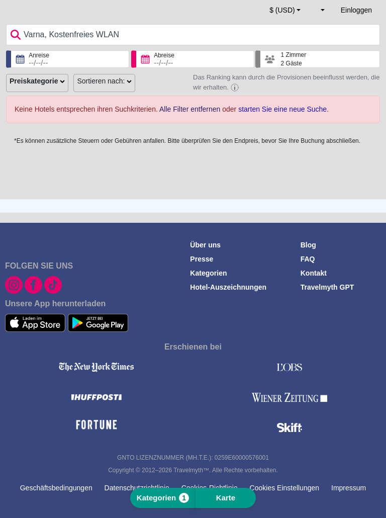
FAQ (308, 259)
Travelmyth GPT (327, 287)
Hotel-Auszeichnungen (228, 287)
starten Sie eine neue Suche (282, 109)
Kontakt (314, 273)
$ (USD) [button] (282, 10)
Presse (201, 259)
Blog (308, 245)
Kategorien (208, 273)
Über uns (205, 245)
